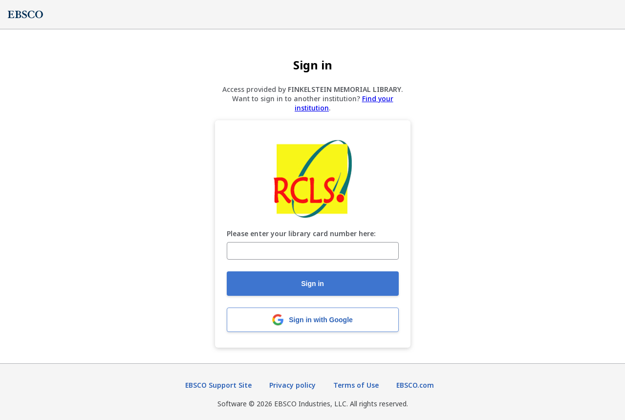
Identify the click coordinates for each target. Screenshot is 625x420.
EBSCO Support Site (218, 385)
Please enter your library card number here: (301, 234)
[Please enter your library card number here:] (313, 251)
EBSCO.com (415, 385)
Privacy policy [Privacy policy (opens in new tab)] (292, 385)
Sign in (312, 283)
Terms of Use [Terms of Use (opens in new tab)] (356, 385)
